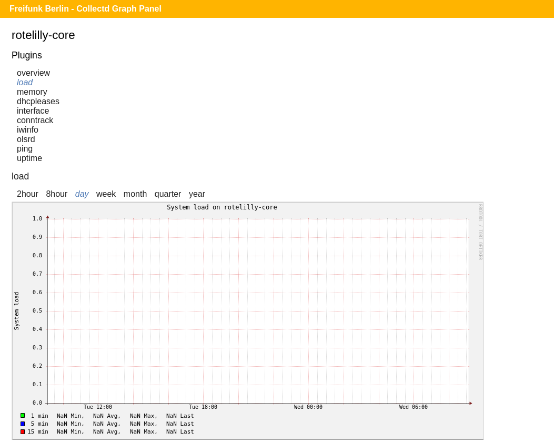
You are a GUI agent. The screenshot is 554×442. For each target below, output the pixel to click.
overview (33, 72)
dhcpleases (38, 101)
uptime (29, 158)
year (197, 193)
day (82, 193)
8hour (56, 193)
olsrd (26, 139)
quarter (168, 193)
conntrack (35, 120)
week (106, 193)
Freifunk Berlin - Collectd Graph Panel (85, 8)
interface (33, 110)
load (25, 82)
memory (32, 91)
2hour (27, 193)
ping (25, 148)
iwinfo (27, 129)
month (135, 193)
